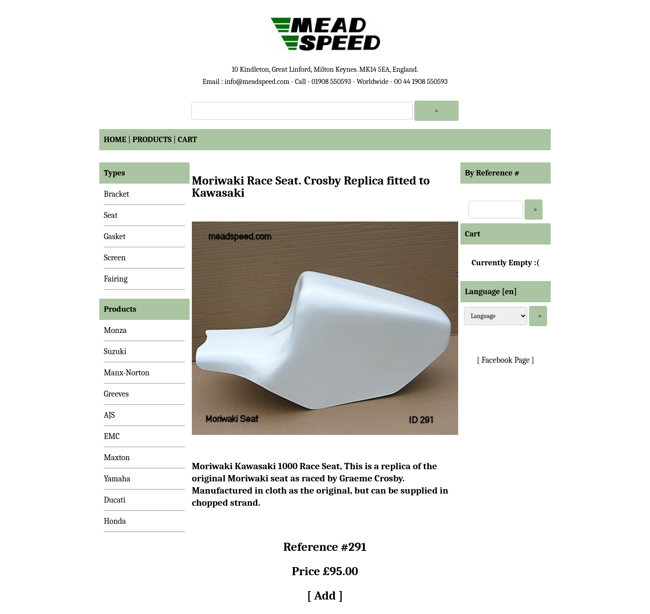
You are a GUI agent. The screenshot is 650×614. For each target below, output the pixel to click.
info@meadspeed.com (256, 82)
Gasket (114, 236)
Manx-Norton (126, 373)
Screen (115, 258)
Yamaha (117, 479)
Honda (115, 521)
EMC (112, 436)
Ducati (114, 500)
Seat (110, 215)
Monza (115, 330)
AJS (109, 415)
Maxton (117, 457)
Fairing (115, 279)
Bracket (116, 194)
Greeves (116, 394)
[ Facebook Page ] (505, 360)
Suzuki (115, 351)
